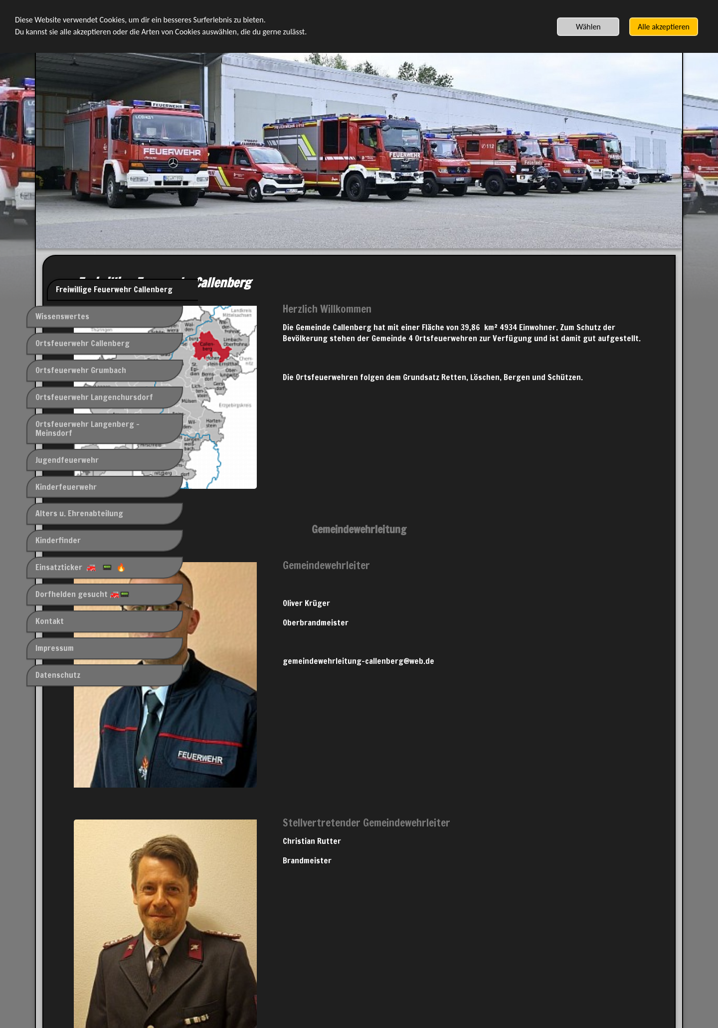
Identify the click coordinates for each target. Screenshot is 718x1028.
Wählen (588, 26)
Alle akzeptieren (664, 26)
